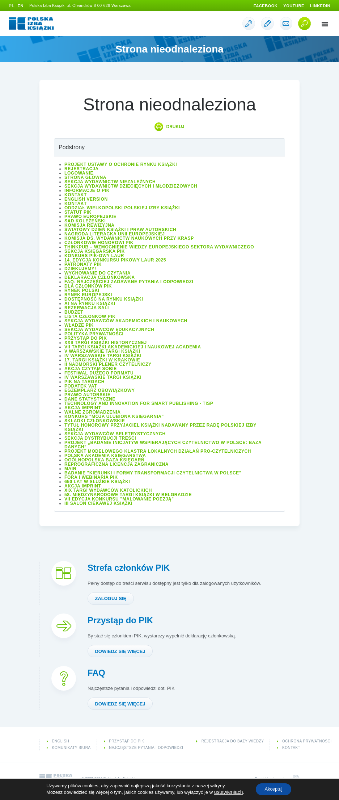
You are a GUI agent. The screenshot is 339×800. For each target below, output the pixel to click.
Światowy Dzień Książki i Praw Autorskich (120, 230)
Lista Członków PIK (89, 316)
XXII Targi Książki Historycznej (105, 342)
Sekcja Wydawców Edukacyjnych (109, 329)
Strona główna (85, 177)
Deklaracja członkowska (99, 277)
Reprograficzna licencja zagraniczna (116, 464)
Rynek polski (81, 290)
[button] (324, 23)
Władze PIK (79, 325)
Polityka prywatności (94, 334)
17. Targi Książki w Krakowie (102, 360)
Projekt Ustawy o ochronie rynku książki (120, 164)
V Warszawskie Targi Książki (102, 351)
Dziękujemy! (80, 269)
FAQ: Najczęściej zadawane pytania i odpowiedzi (128, 282)
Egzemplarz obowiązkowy (99, 390)
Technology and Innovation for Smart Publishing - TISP (138, 403)
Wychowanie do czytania (97, 273)
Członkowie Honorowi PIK (99, 243)
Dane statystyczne (89, 399)
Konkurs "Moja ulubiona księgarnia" (114, 416)
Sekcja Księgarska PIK (94, 251)
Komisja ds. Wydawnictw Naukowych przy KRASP (129, 238)
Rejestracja (81, 169)
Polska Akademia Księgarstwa (105, 455)
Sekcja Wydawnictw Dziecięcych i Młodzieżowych (130, 186)
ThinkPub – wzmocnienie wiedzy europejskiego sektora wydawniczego (159, 247)
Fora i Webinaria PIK (91, 477)
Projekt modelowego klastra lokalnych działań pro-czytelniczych (157, 451)
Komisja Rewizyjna (89, 225)
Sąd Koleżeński (85, 221)
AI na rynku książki (89, 303)
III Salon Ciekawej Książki (98, 503)
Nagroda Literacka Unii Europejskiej (114, 234)
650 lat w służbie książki (97, 482)
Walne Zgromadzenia (92, 412)
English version (86, 199)
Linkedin (319, 5)
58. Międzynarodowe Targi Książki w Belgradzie (128, 495)
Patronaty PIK (83, 264)
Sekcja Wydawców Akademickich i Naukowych (125, 321)
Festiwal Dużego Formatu (99, 373)
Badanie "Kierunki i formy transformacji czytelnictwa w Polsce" (152, 473)
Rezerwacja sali (86, 308)
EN (21, 5)
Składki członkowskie (94, 421)
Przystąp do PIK (85, 338)
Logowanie (78, 173)
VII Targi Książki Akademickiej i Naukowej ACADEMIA (132, 347)
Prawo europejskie (90, 216)
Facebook (260, 5)
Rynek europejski (88, 295)
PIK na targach (84, 382)
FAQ (97, 674)
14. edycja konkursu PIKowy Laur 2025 (115, 260)
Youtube (291, 5)
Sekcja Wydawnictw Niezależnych (110, 182)
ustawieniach (225, 792)
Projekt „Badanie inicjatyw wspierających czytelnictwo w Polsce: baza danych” (163, 445)
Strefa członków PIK (133, 567)
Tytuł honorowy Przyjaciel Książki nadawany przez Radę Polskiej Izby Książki (160, 427)
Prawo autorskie (87, 395)
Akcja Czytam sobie (90, 369)
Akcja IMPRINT (82, 408)
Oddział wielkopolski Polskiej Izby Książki (122, 208)
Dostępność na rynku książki (103, 299)
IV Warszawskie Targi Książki (102, 356)
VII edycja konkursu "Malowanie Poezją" (119, 499)
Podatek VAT (80, 386)
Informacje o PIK (87, 190)
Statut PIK (78, 212)
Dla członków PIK (88, 286)
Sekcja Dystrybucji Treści (100, 438)
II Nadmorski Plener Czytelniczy (108, 364)
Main (70, 469)
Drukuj (175, 127)
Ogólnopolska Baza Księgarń (104, 460)
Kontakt (75, 195)
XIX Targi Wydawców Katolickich (108, 490)
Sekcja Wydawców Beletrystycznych (115, 434)
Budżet (73, 312)
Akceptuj (273, 789)
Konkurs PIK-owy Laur (94, 256)
